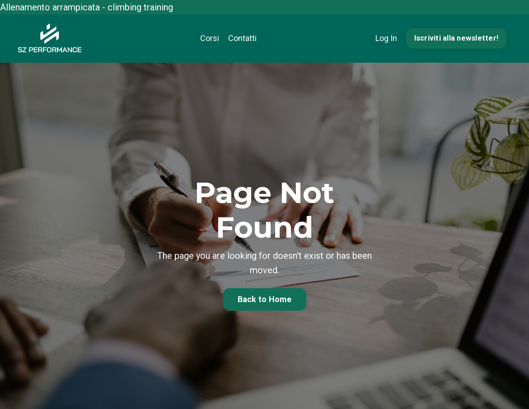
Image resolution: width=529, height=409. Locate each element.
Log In (386, 38)
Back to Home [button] (265, 299)
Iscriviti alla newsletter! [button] (456, 38)
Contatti (242, 38)
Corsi (209, 38)
